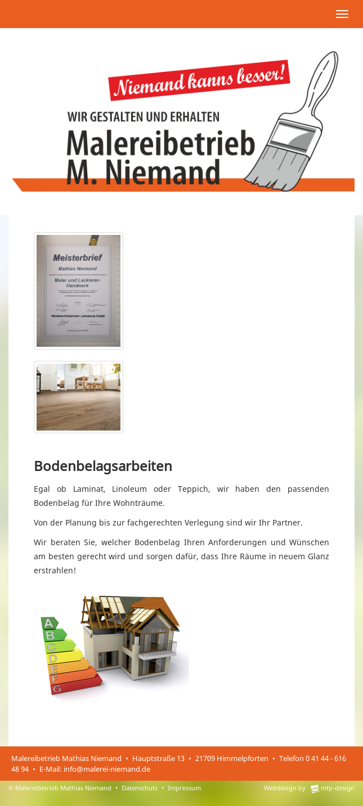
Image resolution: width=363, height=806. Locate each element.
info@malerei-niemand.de (107, 769)
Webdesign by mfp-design (309, 788)
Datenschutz (140, 788)
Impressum (184, 788)
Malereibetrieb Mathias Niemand (63, 788)
